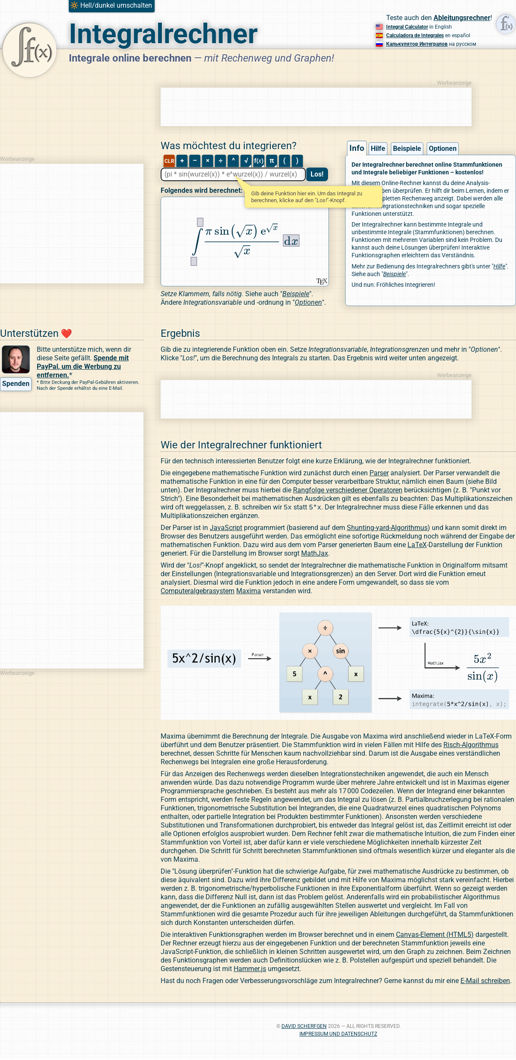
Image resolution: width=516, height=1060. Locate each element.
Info (356, 148)
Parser (379, 473)
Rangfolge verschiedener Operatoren (347, 490)
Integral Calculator (407, 27)
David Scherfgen (304, 1027)
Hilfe (378, 148)
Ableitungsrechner (462, 18)
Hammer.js (250, 970)
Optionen (443, 148)
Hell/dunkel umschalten (116, 5)
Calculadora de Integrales (415, 35)
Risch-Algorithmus (470, 746)
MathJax (314, 554)
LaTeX (417, 546)
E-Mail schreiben (485, 982)
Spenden (15, 384)
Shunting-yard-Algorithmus (387, 528)
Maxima (248, 592)
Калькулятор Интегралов (417, 44)
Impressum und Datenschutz (338, 1035)
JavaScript (226, 528)
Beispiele (407, 148)
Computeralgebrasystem (198, 592)
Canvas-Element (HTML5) (435, 935)
